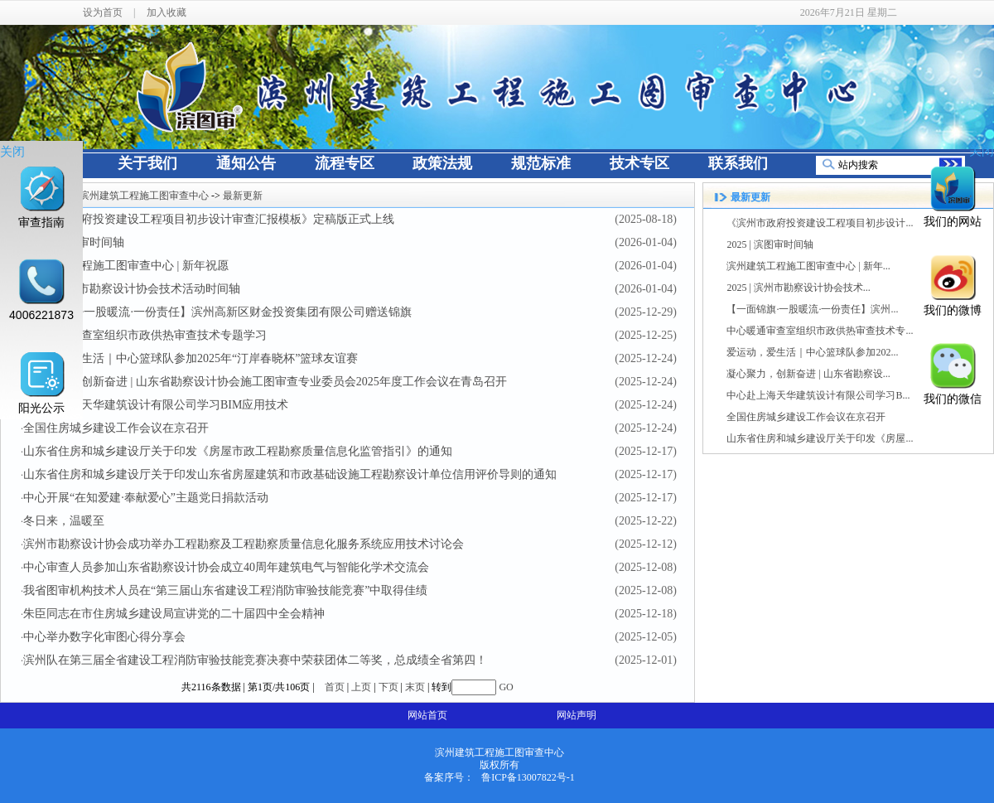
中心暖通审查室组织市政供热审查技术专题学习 (145, 335)
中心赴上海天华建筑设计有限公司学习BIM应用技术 (155, 405)
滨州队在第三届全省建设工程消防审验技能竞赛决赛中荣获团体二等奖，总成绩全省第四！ (255, 660)
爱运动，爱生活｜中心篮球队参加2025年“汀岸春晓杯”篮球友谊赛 (190, 358)
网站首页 (427, 715)
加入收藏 (166, 12)
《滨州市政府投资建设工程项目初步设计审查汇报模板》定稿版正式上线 (208, 219)
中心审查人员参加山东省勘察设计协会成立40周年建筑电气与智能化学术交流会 (226, 567)
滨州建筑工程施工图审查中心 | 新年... (808, 266)
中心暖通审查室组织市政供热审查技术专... (819, 330)
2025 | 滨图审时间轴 (769, 244)
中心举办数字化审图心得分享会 (104, 637)
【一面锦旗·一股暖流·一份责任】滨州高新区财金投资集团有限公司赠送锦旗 (217, 312)
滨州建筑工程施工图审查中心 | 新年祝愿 (126, 265)
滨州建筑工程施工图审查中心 (144, 195)
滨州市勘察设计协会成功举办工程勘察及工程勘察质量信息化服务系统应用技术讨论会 (243, 544)
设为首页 (103, 12)
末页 (415, 687)
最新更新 (243, 195)
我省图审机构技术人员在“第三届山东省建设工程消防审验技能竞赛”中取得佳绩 (225, 590)
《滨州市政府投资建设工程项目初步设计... (819, 223)
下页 (388, 687)
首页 (335, 687)
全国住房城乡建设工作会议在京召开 (116, 428)
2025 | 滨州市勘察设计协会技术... (798, 287)
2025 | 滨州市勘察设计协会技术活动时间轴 (131, 289)
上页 (361, 687)
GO (506, 687)
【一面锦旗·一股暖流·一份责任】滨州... (812, 309)
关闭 (12, 151)
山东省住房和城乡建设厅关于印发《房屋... (819, 438)
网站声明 (576, 715)
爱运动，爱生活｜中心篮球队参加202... (812, 352)
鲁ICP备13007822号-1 (528, 777)
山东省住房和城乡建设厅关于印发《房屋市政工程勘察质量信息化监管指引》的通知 (237, 451)
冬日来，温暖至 (63, 521)
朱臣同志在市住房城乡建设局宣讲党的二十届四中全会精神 (174, 613)
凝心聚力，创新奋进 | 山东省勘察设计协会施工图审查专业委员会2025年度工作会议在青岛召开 (265, 381)
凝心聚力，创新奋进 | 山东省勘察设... (808, 374)
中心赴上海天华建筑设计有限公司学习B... (818, 395)
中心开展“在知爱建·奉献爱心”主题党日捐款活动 (145, 497)
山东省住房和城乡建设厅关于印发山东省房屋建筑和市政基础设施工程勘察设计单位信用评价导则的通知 (290, 474)
